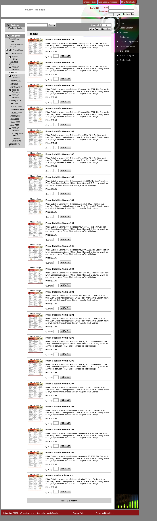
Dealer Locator (126, 28)
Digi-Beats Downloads (108, 2)
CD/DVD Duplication (129, 41)
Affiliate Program (127, 55)
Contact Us (124, 37)
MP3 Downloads (127, 2)
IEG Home (124, 51)
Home (122, 23)
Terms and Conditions (105, 513)
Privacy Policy (78, 513)
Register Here (128, 14)
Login (19, 28)
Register (12, 28)
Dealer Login (125, 60)
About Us (124, 32)
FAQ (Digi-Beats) (127, 46)
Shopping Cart (90, 2)
